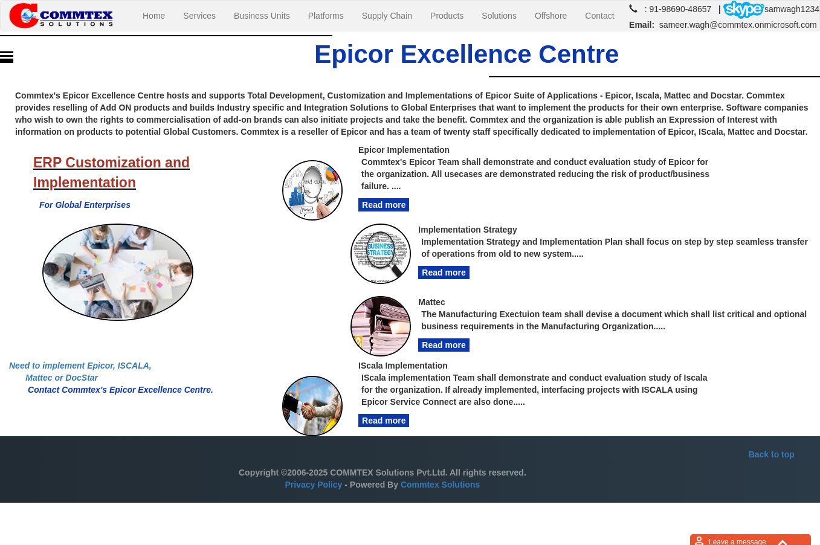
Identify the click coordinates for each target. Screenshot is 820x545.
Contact (599, 16)
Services (199, 16)
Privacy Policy (313, 484)
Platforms (326, 16)
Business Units (262, 16)
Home (158, 15)
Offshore (551, 16)
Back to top (772, 454)
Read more (383, 205)
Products (446, 16)
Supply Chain (387, 16)
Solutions (499, 16)
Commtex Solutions (440, 484)
